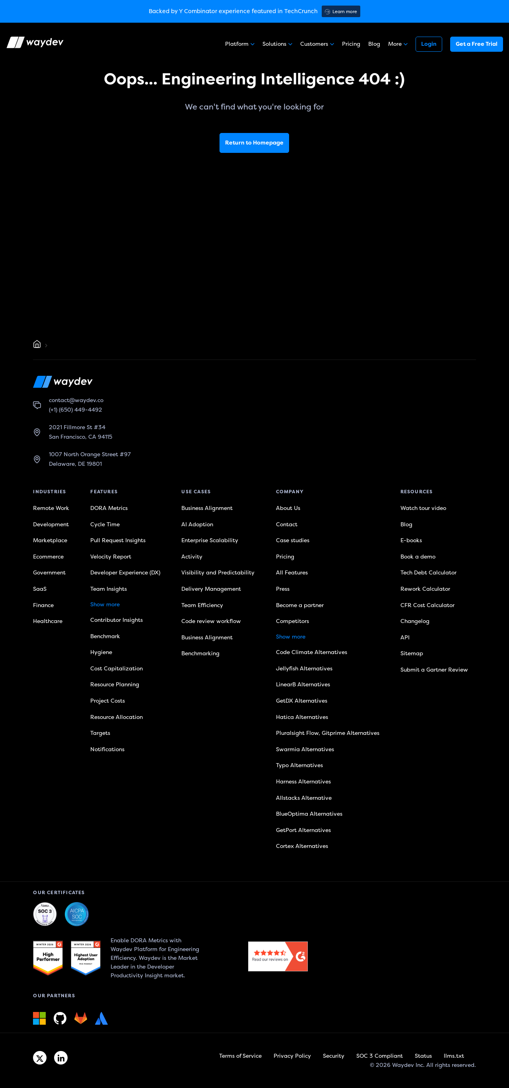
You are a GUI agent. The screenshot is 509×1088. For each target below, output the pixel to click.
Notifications (107, 749)
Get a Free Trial (476, 44)
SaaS (40, 589)
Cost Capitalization (116, 668)
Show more (105, 604)
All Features (292, 572)
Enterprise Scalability (209, 540)
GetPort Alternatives (303, 830)
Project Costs (107, 700)
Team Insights (108, 589)
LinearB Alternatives (303, 684)
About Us (288, 508)
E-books (411, 540)
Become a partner (300, 605)
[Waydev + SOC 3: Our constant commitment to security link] (77, 914)
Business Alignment (207, 508)
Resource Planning (114, 684)
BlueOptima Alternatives (309, 814)
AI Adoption (197, 524)
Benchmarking (200, 653)
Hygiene (101, 652)
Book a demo (417, 556)
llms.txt (454, 1056)
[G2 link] (48, 958)
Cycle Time (105, 524)
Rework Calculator (425, 589)
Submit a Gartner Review (434, 669)
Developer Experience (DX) (125, 572)
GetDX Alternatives (301, 700)
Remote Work (51, 508)
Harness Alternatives (303, 781)
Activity (191, 556)
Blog (374, 44)
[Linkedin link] (61, 1058)
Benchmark (105, 636)
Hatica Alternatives (302, 717)
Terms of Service (240, 1056)
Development (51, 524)
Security (333, 1056)
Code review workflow (211, 621)
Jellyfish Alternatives (304, 668)
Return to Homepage (254, 142)
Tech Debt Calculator (428, 572)
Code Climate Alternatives (311, 652)
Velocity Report (110, 556)
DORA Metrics (109, 508)
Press (282, 589)
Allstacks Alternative (304, 798)
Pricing (351, 44)
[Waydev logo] (36, 44)
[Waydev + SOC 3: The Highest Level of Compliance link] (45, 914)
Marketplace (50, 540)
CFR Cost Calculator (427, 605)
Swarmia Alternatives (305, 749)
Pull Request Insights (118, 540)
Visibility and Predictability (217, 572)
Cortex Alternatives (302, 846)
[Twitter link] (40, 1058)
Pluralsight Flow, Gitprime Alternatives (327, 733)
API (405, 637)
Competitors (292, 621)
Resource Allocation (116, 717)
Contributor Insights (116, 620)
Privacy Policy (292, 1056)
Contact (286, 524)
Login (429, 44)
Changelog (414, 621)
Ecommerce (48, 556)
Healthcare (47, 621)
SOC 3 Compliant (379, 1056)
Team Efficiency (202, 605)
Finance (43, 605)
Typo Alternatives (299, 765)
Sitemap (411, 653)
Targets (100, 733)
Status (423, 1056)
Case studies (292, 540)
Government (49, 572)
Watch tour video (423, 508)
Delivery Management (211, 589)
